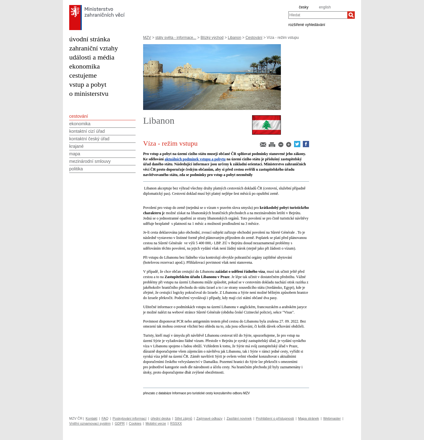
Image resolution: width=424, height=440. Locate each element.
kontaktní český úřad (89, 138)
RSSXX (176, 423)
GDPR (120, 423)
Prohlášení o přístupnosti (275, 418)
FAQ (104, 418)
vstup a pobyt (87, 84)
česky (303, 7)
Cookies (135, 423)
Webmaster (332, 418)
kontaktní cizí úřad (87, 131)
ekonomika (84, 66)
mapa (74, 153)
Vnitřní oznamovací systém (90, 423)
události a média (91, 57)
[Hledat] (351, 15)
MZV (147, 37)
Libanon (234, 37)
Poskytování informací (130, 418)
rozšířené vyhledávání (306, 24)
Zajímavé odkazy (209, 418)
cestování (78, 116)
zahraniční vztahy (93, 48)
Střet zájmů (183, 418)
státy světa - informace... (175, 37)
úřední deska (161, 418)
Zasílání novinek (239, 418)
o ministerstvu (88, 93)
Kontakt (91, 418)
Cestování (254, 37)
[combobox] (317, 15)
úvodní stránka (89, 39)
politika (76, 168)
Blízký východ (211, 37)
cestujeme (83, 75)
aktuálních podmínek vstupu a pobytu (195, 159)
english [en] (325, 7)
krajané (76, 146)
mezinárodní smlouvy (90, 161)
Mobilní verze (156, 423)
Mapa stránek (308, 418)
